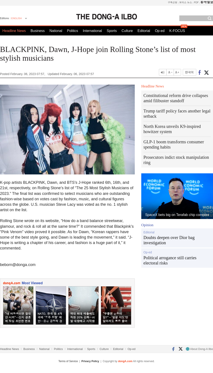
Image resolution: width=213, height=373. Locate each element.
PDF (196, 2)
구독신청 (172, 2)
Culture (127, 31)
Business (38, 31)
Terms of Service (68, 361)
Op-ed (160, 31)
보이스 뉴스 (185, 2)
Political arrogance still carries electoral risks (169, 260)
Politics (72, 31)
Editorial (144, 31)
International (92, 31)
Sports (112, 31)
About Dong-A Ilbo (199, 349)
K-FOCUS (177, 31)
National (56, 31)
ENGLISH (16, 18)
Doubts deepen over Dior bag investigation (169, 240)
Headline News (14, 31)
